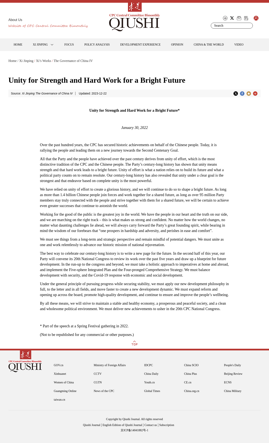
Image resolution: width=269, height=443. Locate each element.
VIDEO (239, 44)
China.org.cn (191, 391)
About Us (15, 20)
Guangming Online (65, 391)
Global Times (152, 391)
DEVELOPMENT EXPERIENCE (140, 44)
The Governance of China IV (73, 61)
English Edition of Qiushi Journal (122, 425)
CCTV (98, 373)
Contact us (150, 425)
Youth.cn (149, 382)
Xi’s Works (43, 61)
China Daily (151, 373)
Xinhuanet (60, 373)
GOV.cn (58, 365)
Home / (13, 61)
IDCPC (148, 365)
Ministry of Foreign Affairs (110, 365)
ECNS (228, 382)
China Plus (190, 373)
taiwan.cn (59, 399)
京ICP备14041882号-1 (134, 430)
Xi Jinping (26, 61)
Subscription (166, 425)
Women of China (64, 382)
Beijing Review (233, 373)
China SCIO (191, 365)
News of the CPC (104, 391)
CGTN (98, 382)
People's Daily (232, 365)
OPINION (177, 44)
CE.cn (187, 382)
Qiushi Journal (91, 425)
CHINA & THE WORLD (209, 44)
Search (249, 25)
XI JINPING (40, 44)
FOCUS (69, 44)
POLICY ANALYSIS (97, 44)
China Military (232, 391)
